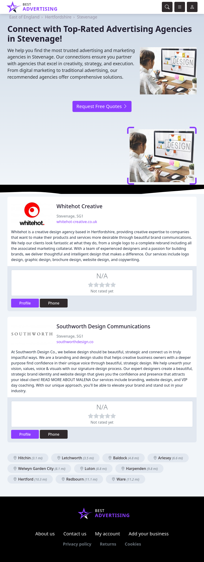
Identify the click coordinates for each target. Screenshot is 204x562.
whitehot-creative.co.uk (76, 221)
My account (107, 534)
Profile (25, 303)
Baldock (123, 457)
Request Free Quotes (102, 106)
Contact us (75, 534)
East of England (24, 17)
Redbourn (79, 479)
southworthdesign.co (74, 341)
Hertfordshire (58, 17)
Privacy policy (77, 544)
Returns (108, 544)
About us (45, 534)
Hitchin (28, 457)
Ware (125, 479)
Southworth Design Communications (103, 326)
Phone (54, 303)
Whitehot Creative (79, 206)
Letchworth (75, 457)
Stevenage (87, 17)
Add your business (149, 534)
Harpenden (139, 468)
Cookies (133, 544)
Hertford (30, 479)
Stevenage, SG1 (69, 216)
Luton (93, 468)
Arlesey (168, 457)
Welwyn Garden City (39, 468)
